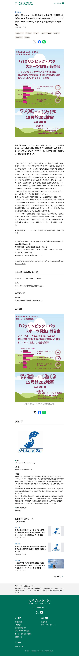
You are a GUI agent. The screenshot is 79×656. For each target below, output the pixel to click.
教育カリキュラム (46, 33)
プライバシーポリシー (48, 625)
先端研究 (56, 33)
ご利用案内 (18, 622)
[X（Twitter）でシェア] (35, 41)
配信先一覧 (18, 637)
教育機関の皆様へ (20, 628)
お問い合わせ (19, 646)
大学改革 (28, 33)
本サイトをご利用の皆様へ (23, 634)
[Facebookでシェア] (39, 41)
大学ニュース (19, 33)
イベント (36, 33)
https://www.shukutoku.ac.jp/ (25, 463)
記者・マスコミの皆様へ (23, 631)
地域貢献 (27, 37)
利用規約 (18, 625)
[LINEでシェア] (44, 41)
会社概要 (44, 622)
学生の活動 (19, 37)
